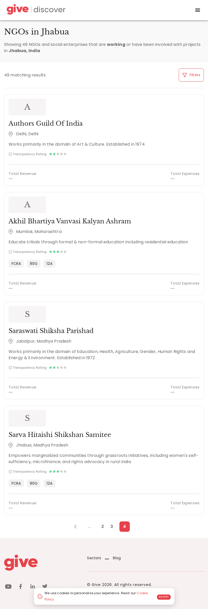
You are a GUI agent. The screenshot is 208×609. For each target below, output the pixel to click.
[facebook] (20, 587)
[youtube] (8, 587)
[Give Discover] (35, 10)
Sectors (94, 558)
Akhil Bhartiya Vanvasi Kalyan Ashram (70, 221)
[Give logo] (41, 563)
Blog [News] (113, 558)
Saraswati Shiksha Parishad (51, 331)
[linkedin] (32, 587)
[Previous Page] (78, 526)
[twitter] (45, 587)
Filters (191, 74)
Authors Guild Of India (46, 123)
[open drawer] (197, 10)
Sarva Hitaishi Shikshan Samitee (60, 434)
